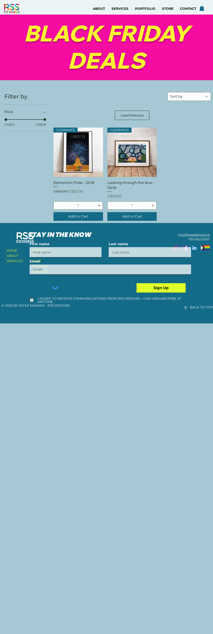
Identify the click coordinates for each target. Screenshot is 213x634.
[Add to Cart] (78, 216)
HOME (12, 250)
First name (39, 244)
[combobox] (189, 96)
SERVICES (15, 261)
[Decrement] (57, 205)
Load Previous (132, 115)
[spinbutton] (78, 205)
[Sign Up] (161, 288)
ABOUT (13, 256)
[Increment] (99, 205)
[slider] (5, 119)
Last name (118, 244)
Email (35, 261)
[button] (202, 8)
